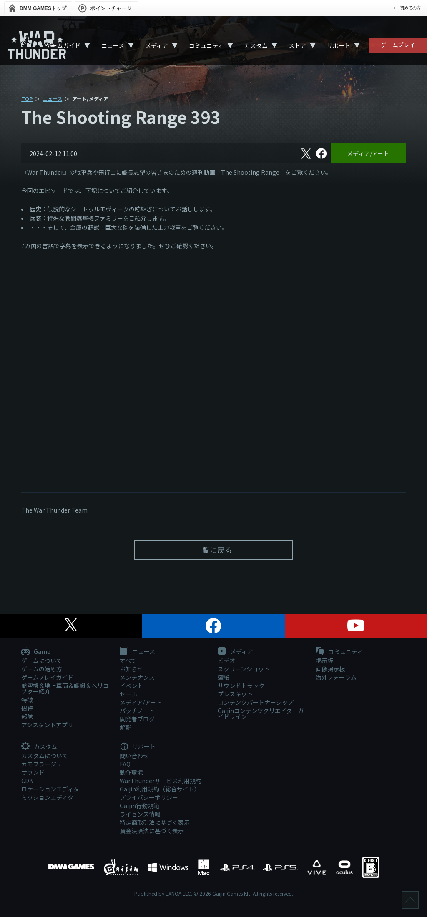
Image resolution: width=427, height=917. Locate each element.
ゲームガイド (62, 45)
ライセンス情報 (140, 814)
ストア (297, 45)
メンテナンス (137, 677)
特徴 (27, 700)
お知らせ (131, 669)
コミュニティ (206, 45)
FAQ (125, 764)
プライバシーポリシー (149, 797)
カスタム (256, 45)
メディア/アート (368, 153)
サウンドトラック (241, 685)
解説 (125, 727)
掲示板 (324, 660)
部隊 (27, 716)
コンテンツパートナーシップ (256, 702)
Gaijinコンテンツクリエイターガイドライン (261, 713)
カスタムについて (44, 756)
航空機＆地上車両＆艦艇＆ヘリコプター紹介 (65, 688)
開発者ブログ (137, 719)
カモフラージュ (41, 764)
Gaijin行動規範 (139, 806)
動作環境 (131, 772)
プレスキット (235, 694)
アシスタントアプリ (47, 725)
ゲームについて (41, 660)
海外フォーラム (336, 677)
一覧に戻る (213, 549)
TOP (27, 98)
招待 (27, 708)
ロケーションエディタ (50, 789)
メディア (156, 45)
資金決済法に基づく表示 (152, 831)
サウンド (33, 772)
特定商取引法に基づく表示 (155, 822)
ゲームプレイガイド (47, 677)
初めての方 (410, 7)
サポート (338, 45)
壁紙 (223, 677)
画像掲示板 (330, 669)
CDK (27, 781)
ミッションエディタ (47, 797)
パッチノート (137, 711)
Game (35, 651)
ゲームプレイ (398, 44)
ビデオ (226, 660)
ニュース (112, 45)
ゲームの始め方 (41, 669)
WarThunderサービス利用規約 (160, 781)
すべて (128, 660)
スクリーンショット (244, 669)
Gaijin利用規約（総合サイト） (160, 789)
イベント (131, 685)
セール (128, 694)
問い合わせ (134, 756)
